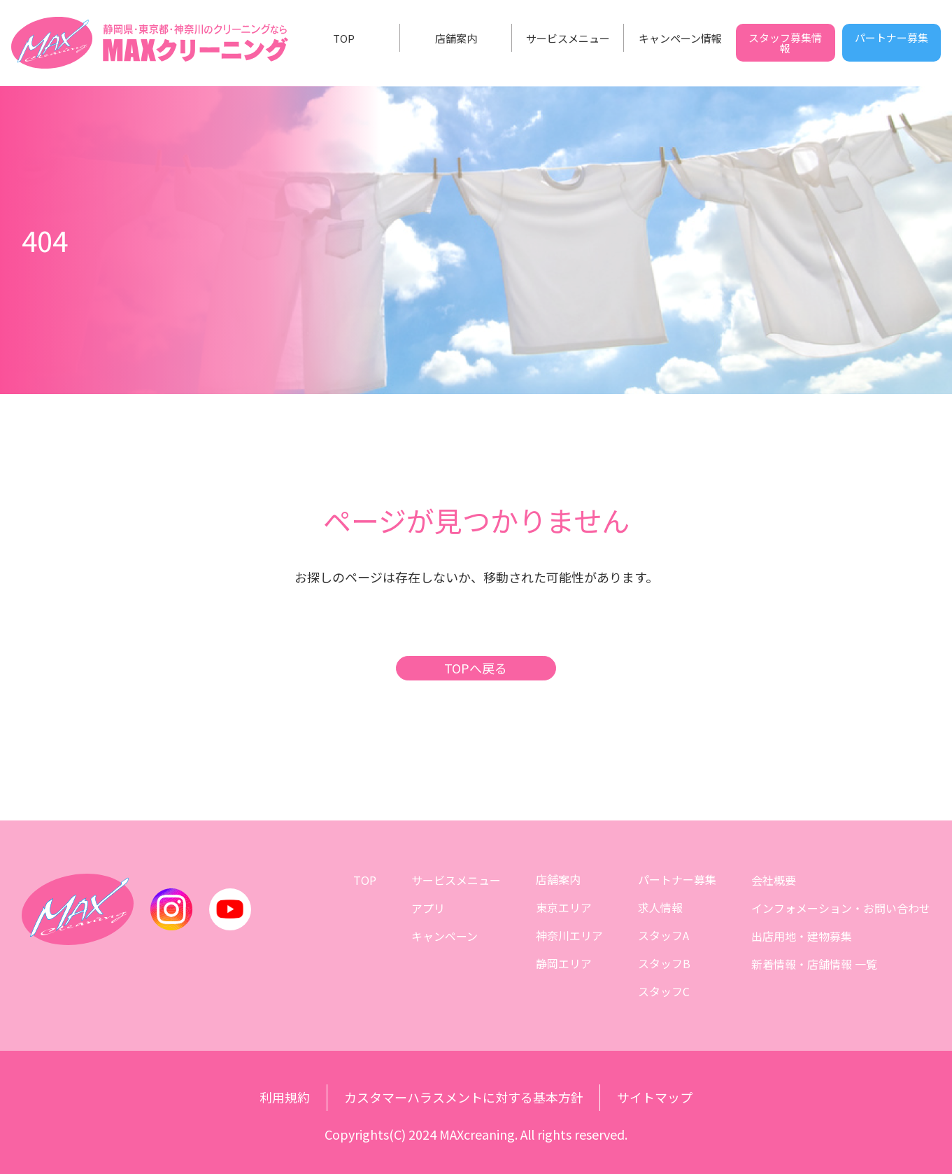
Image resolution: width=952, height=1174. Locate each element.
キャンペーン (445, 935)
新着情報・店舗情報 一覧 (815, 963)
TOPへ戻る (476, 668)
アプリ (429, 907)
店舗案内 (456, 38)
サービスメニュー (568, 38)
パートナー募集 (891, 37)
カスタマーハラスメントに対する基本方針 (463, 1098)
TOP (344, 38)
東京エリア (564, 907)
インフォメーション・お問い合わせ (841, 907)
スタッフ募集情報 (785, 42)
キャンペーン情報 (680, 38)
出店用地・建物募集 (802, 935)
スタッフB (665, 963)
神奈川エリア (570, 935)
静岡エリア (564, 963)
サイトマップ (655, 1098)
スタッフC (664, 991)
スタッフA (664, 935)
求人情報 (661, 907)
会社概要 (774, 879)
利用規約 (285, 1098)
